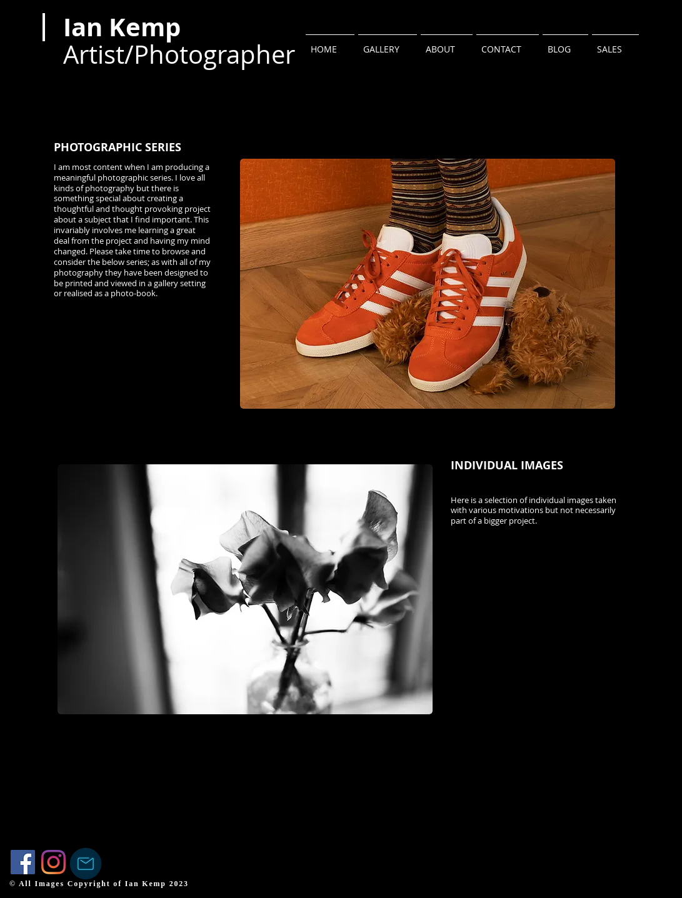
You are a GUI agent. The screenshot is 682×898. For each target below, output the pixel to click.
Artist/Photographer (179, 54)
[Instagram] (53, 862)
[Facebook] (23, 862)
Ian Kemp (122, 26)
